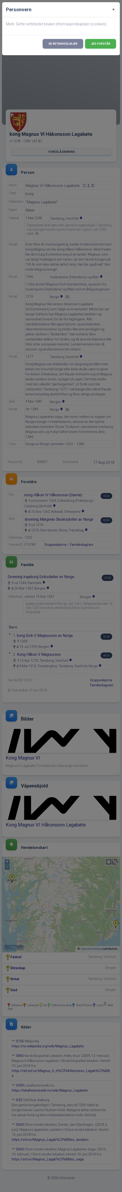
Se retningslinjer (62, 43)
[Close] (113, 9)
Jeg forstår (100, 43)
